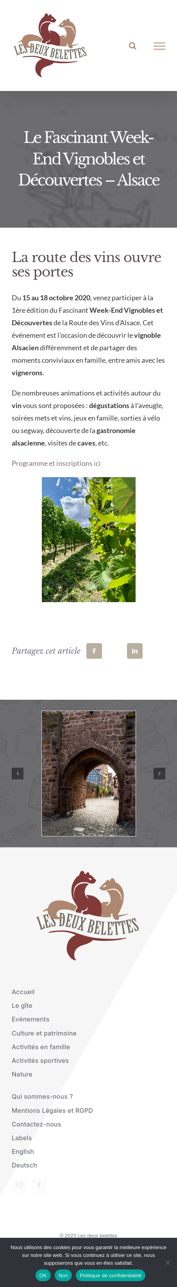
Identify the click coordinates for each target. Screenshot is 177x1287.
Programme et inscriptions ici (56, 463)
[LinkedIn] (135, 651)
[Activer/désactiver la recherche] (132, 46)
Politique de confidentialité (110, 1275)
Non (63, 1275)
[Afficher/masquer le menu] (159, 46)
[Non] (167, 1262)
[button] (17, 773)
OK (43, 1275)
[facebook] (39, 1185)
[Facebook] (94, 651)
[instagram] (19, 1185)
